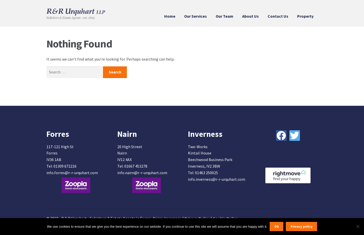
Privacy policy (302, 226)
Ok (276, 226)
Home (169, 16)
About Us (250, 16)
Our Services (195, 16)
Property (305, 16)
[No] (357, 226)
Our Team (224, 16)
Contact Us (278, 16)
